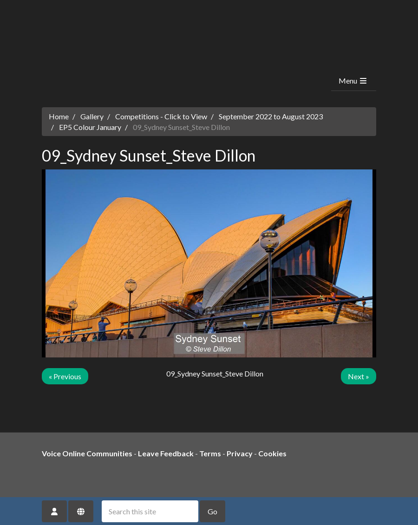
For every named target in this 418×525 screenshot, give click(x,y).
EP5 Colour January (90, 127)
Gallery (92, 116)
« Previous (65, 376)
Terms (210, 453)
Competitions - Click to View (161, 116)
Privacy (240, 453)
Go (212, 511)
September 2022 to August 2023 (271, 116)
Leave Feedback (166, 453)
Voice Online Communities (87, 453)
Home (59, 116)
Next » (358, 376)
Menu (353, 80)
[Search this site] (150, 511)
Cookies (272, 453)
